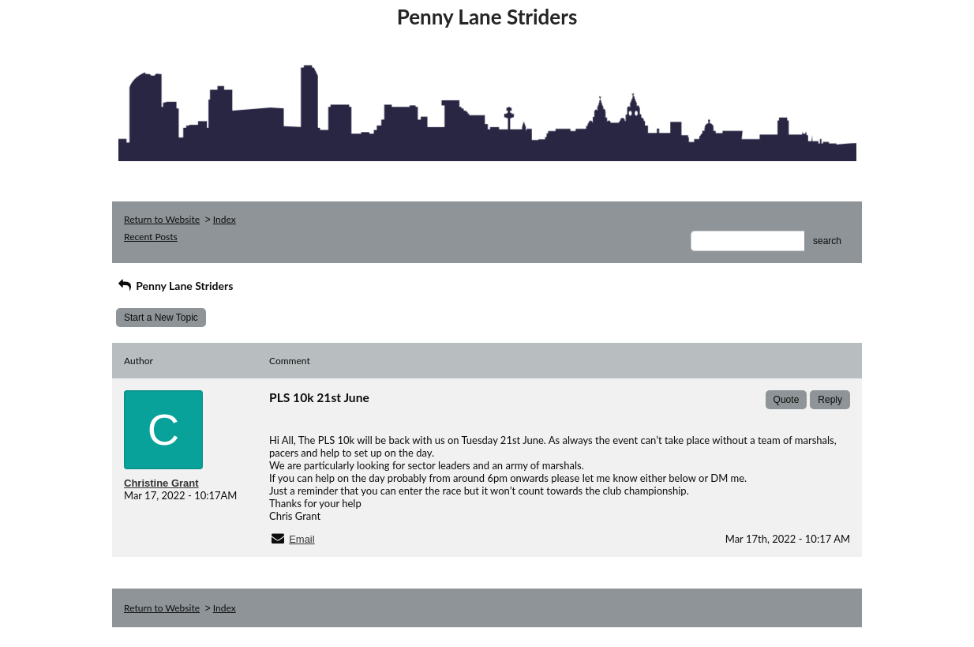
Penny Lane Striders (174, 285)
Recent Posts (151, 237)
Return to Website (162, 219)
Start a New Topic (161, 317)
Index (224, 219)
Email (302, 539)
